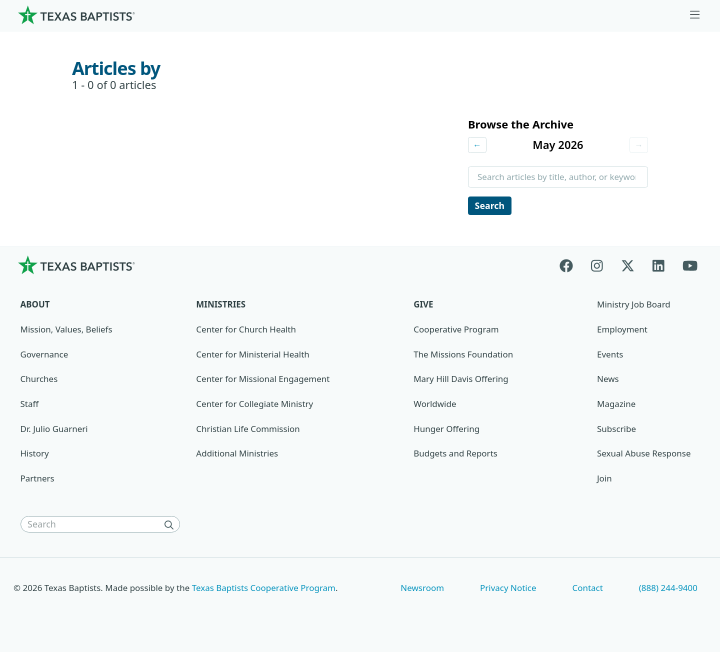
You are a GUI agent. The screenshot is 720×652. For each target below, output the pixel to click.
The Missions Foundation (463, 356)
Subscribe (616, 430)
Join (604, 480)
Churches (39, 380)
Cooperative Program (456, 330)
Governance (44, 356)
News (608, 380)
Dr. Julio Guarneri (54, 430)
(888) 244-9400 (668, 589)
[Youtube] (690, 266)
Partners (37, 480)
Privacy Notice (508, 589)
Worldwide (435, 405)
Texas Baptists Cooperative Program (264, 589)
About (35, 306)
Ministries (221, 306)
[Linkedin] (659, 266)
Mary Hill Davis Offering (461, 380)
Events (610, 356)
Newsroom (422, 589)
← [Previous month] (477, 145)
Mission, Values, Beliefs (66, 330)
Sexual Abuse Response (644, 455)
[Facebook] (571, 266)
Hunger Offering (447, 430)
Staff (29, 405)
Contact (587, 589)
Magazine (616, 405)
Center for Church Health (246, 330)
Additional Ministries (237, 455)
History (34, 455)
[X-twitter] (628, 266)
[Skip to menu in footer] (695, 15)
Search (491, 206)
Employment (622, 330)
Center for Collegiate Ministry (254, 405)
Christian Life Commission (248, 430)
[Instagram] (597, 266)
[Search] (171, 526)
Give (423, 306)
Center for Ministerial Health (252, 356)
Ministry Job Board (633, 306)
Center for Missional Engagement (263, 380)
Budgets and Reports (456, 455)
